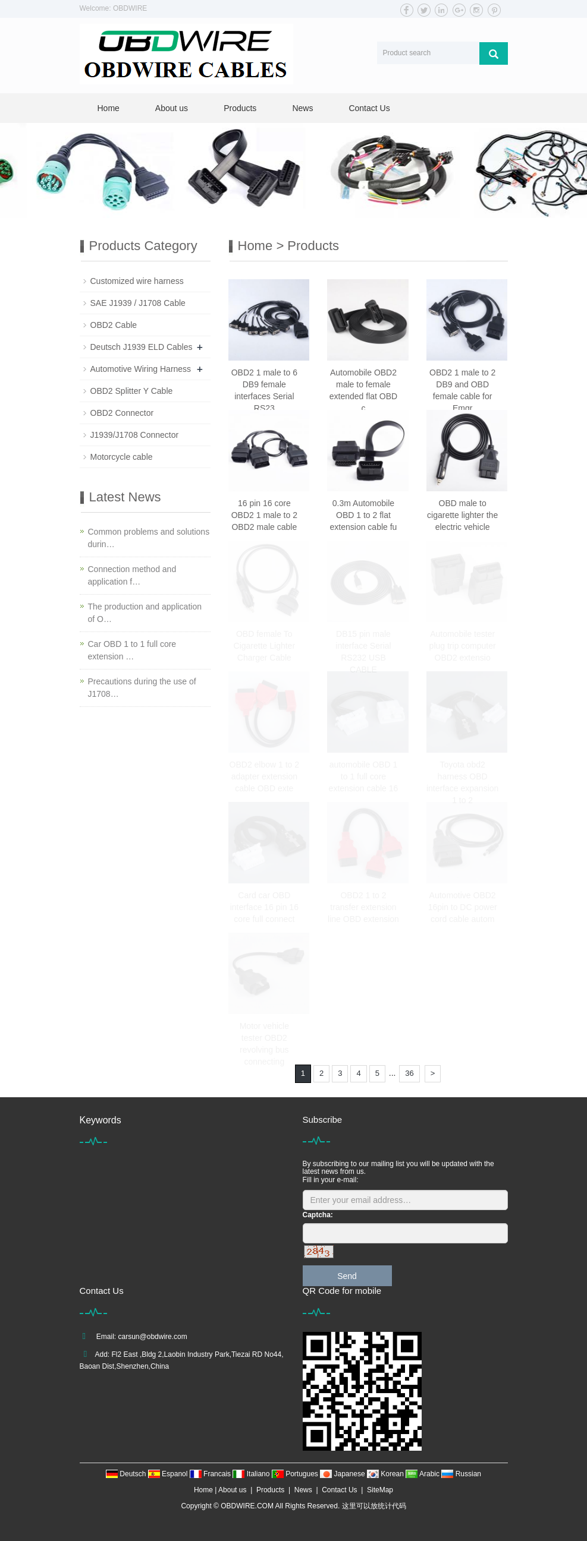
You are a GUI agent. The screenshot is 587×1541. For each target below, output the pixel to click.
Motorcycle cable (121, 457)
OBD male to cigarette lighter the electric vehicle (462, 515)
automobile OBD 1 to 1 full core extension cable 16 (363, 776)
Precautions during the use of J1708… (142, 688)
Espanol (169, 1474)
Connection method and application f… (132, 575)
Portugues (296, 1474)
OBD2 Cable (113, 325)
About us (171, 108)
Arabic (423, 1474)
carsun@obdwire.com (152, 1336)
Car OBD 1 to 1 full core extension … (132, 650)
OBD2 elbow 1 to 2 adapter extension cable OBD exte (265, 776)
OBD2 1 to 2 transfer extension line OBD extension (363, 907)
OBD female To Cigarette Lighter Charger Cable (265, 645)
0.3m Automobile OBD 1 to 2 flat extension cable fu (363, 515)
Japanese (343, 1474)
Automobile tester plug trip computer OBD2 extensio (462, 645)
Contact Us (369, 108)
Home (109, 108)
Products (240, 108)
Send (347, 1276)
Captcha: (318, 1215)
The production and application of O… (145, 613)
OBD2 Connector (122, 413)
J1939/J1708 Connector (134, 435)
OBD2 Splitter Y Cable (131, 391)
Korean (386, 1474)
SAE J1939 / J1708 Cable (138, 303)
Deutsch (127, 1474)
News (302, 108)
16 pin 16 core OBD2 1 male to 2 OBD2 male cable (264, 515)
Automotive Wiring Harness (141, 369)
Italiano (252, 1474)
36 (409, 1073)
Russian (461, 1474)
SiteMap (380, 1490)
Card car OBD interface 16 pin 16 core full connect (264, 907)
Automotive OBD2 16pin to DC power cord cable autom (462, 907)
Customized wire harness (137, 281)
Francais (211, 1474)
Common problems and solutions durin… (149, 538)
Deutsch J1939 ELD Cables (141, 347)
